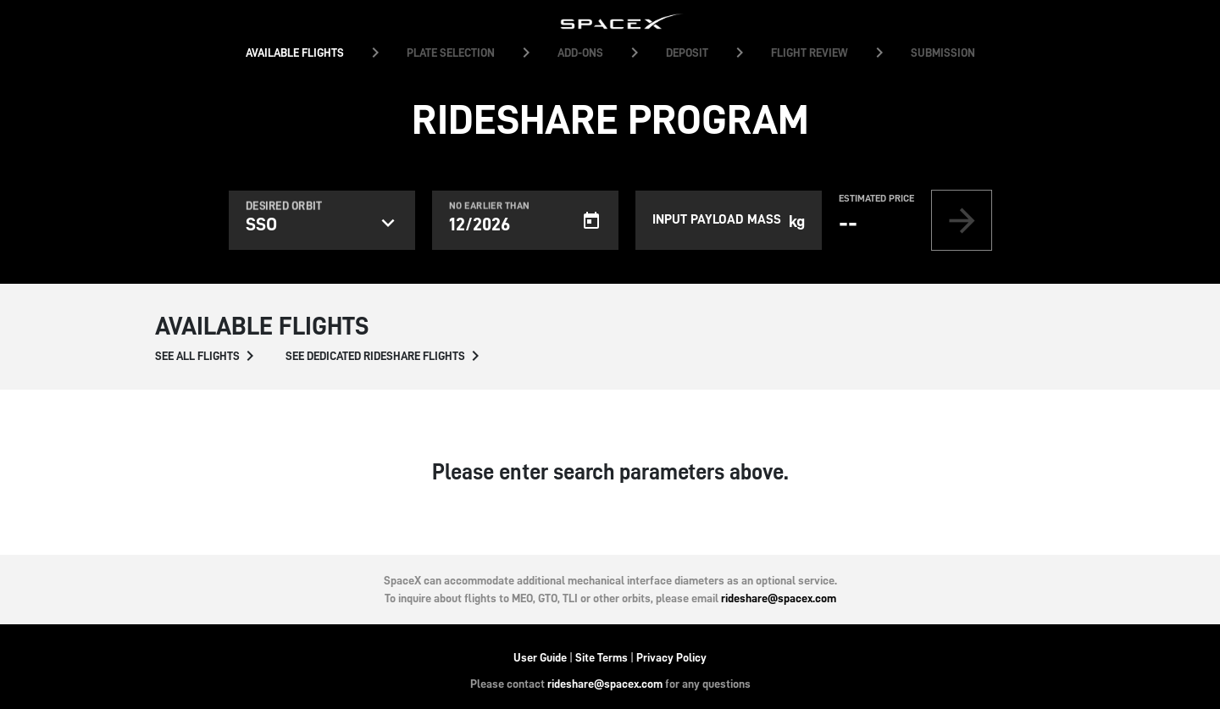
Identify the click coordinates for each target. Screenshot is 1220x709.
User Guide (540, 657)
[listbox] (322, 224)
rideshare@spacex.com (778, 598)
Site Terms (601, 657)
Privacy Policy (671, 657)
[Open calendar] (591, 221)
